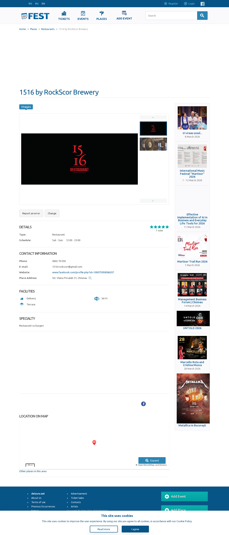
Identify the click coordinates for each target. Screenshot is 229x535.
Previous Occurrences (43, 506)
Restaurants (47, 29)
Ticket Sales (77, 498)
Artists (74, 506)
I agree (135, 529)
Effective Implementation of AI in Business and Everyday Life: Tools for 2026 (192, 219)
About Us (36, 498)
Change (52, 213)
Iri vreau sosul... (192, 133)
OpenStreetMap (146, 465)
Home (22, 29)
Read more (104, 529)
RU (36, 3)
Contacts (76, 502)
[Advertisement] (114, 59)
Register (171, 4)
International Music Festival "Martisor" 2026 (192, 173)
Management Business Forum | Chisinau (192, 301)
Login (189, 4)
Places (33, 29)
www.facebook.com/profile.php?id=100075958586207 (83, 272)
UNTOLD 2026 (192, 328)
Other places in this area (32, 471)
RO (30, 3)
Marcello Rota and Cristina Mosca (192, 364)
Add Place (175, 510)
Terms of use (38, 502)
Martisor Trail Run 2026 (192, 261)
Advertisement (79, 493)
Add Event (175, 497)
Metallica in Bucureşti (192, 425)
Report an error (31, 213)
